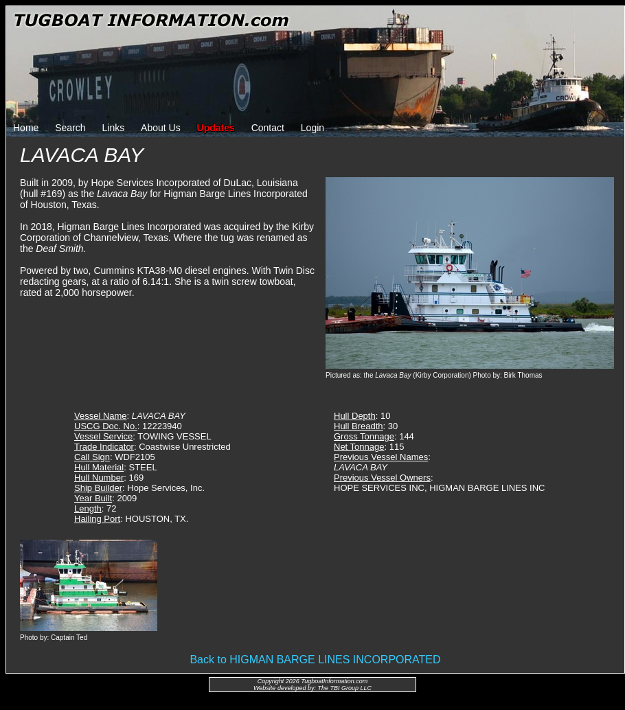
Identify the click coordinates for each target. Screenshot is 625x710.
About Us (161, 127)
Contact (267, 127)
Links (113, 127)
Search (70, 127)
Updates (216, 127)
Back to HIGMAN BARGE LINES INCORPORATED (315, 659)
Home (25, 127)
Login (312, 127)
